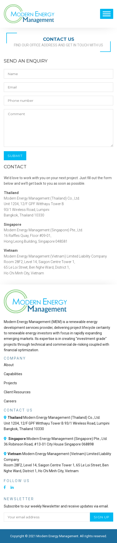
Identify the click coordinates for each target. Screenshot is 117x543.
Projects (10, 383)
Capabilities (13, 374)
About (9, 365)
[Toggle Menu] (107, 13)
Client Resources (17, 392)
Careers (10, 401)
